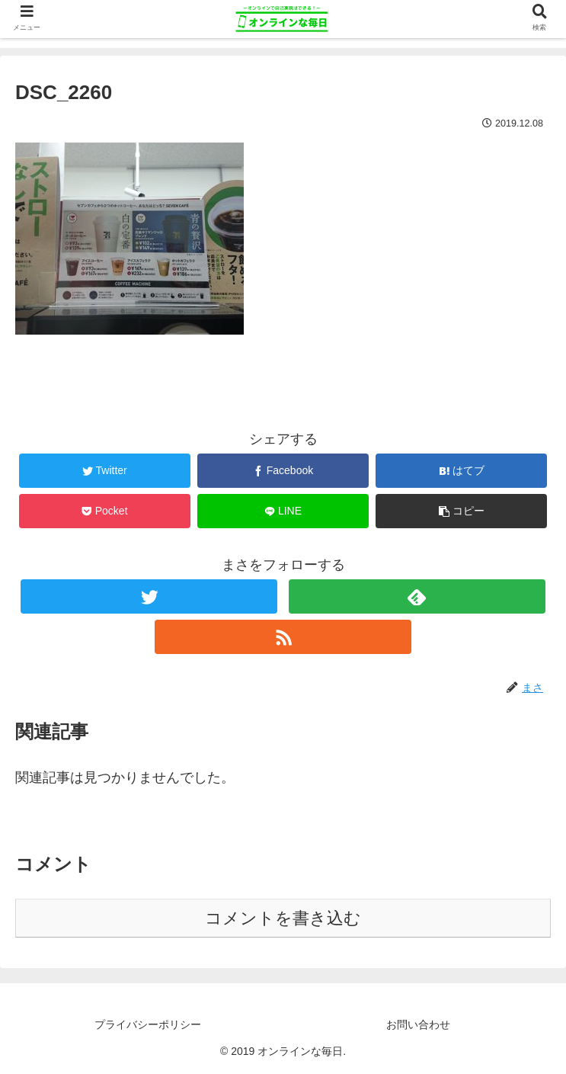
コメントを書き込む (283, 918)
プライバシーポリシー (147, 1024)
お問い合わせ (418, 1024)
